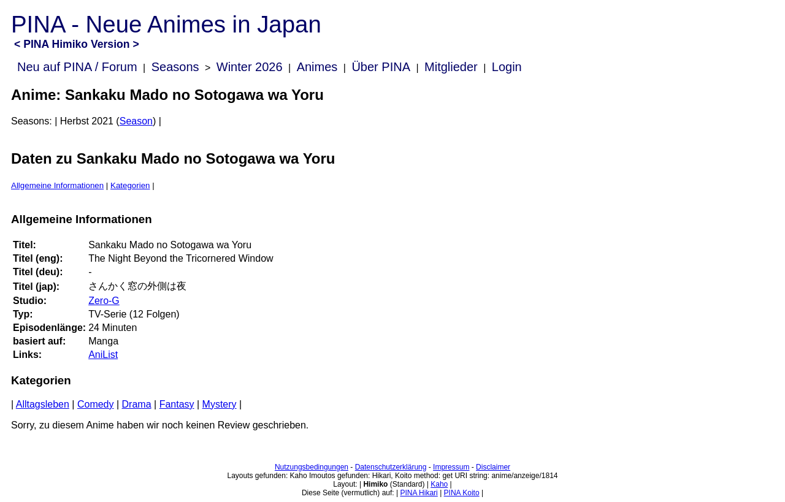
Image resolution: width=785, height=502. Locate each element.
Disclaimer (493, 467)
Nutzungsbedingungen (311, 467)
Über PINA (380, 67)
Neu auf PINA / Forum (77, 67)
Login (507, 67)
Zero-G (104, 300)
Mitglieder (451, 67)
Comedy (95, 404)
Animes (317, 67)
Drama (136, 404)
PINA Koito (462, 493)
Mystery (219, 404)
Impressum (451, 467)
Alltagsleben (42, 404)
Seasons (175, 67)
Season (136, 121)
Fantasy (176, 404)
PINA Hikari (418, 493)
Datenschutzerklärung (391, 467)
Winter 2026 (249, 67)
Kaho (439, 484)
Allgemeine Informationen (57, 185)
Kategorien (130, 185)
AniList (103, 354)
